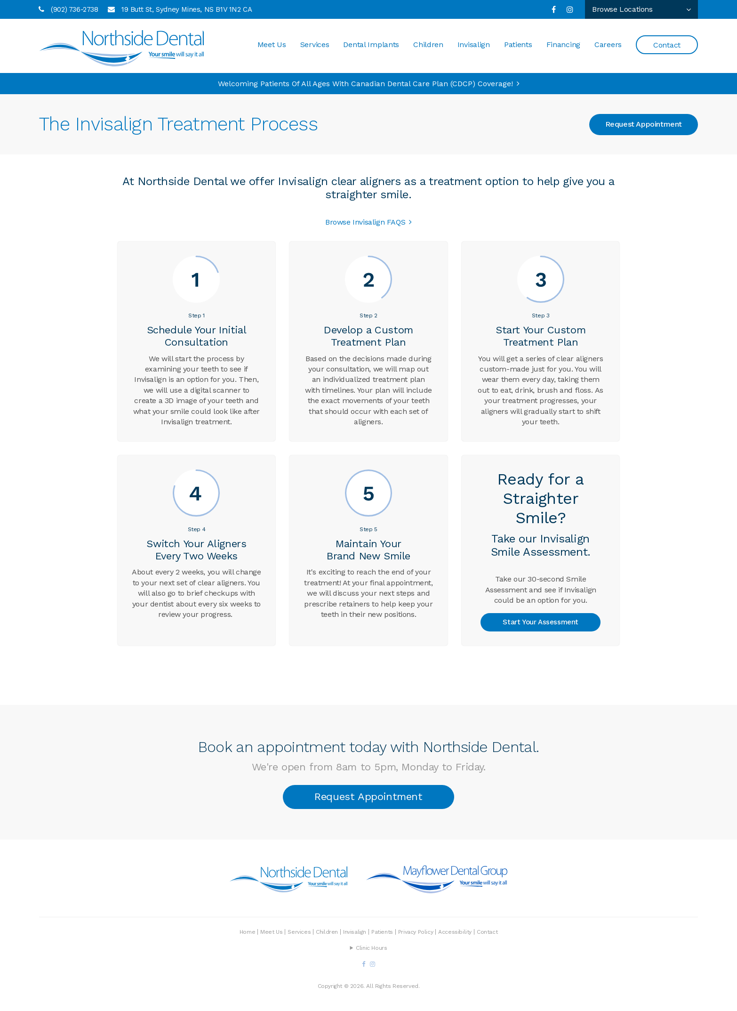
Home (247, 932)
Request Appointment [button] (643, 124)
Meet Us (271, 44)
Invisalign (473, 44)
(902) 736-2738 (74, 9)
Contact (667, 44)
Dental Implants (371, 44)
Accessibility (455, 932)
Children (428, 44)
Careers (608, 44)
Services (314, 44)
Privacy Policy (415, 932)
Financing (563, 44)
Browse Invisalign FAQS (365, 222)
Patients (518, 44)
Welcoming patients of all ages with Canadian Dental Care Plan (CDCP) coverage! (365, 83)
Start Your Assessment (540, 622)
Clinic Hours (371, 948)
